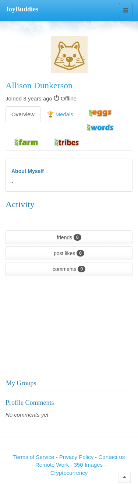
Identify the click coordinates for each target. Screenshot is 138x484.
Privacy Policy (77, 457)
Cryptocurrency (69, 473)
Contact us (112, 457)
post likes (69, 253)
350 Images (89, 465)
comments (69, 269)
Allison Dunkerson (39, 85)
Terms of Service (33, 457)
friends (69, 237)
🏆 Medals (60, 114)
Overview (23, 114)
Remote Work (53, 465)
